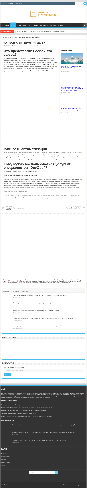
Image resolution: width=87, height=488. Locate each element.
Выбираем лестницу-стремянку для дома (24, 413)
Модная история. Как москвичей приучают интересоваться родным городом (31, 407)
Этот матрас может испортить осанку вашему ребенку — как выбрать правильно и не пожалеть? (40, 303)
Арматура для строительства (23, 405)
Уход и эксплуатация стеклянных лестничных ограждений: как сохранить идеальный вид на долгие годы (43, 318)
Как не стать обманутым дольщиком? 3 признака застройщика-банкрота (31, 416)
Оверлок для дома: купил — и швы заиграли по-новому (71, 109)
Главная (5, 25)
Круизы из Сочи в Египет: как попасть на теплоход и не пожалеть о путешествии (71, 67)
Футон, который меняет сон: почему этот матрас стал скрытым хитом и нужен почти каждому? (40, 31)
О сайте (65, 485)
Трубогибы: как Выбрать (71, 207)
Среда (60, 25)
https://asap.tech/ (58, 157)
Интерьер (53, 25)
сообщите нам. (45, 397)
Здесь (62, 282)
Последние (6, 291)
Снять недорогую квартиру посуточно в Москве (16, 280)
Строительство (21, 25)
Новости (13, 25)
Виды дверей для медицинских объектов (15, 208)
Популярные (15, 291)
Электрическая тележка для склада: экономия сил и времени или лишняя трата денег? (72, 88)
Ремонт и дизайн (33, 25)
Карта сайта (19, 3)
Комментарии (26, 291)
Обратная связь (81, 485)
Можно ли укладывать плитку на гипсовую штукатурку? (31, 410)
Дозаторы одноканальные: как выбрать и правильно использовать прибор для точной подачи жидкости (42, 326)
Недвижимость (44, 25)
